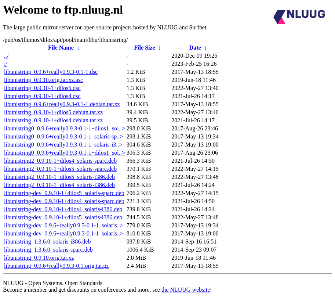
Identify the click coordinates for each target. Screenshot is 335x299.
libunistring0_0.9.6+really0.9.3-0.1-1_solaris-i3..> (63, 144)
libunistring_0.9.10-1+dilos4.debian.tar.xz (53, 120)
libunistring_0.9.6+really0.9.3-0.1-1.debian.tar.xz (62, 104)
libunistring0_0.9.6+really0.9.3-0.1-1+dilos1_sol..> (64, 128)
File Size (144, 47)
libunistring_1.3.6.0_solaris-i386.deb (47, 241)
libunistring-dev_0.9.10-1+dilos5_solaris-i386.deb (63, 217)
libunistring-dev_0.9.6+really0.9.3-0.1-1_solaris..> (63, 225)
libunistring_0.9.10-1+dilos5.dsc (42, 88)
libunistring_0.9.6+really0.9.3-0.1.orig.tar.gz (56, 266)
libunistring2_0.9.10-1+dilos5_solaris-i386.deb (59, 177)
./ (5, 64)
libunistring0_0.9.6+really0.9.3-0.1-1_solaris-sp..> (63, 136)
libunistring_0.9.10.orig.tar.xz (39, 258)
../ (6, 56)
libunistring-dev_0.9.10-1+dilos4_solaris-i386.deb (63, 209)
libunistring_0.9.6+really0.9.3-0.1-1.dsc (51, 72)
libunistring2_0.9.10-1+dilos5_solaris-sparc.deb (60, 169)
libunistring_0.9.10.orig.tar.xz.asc (43, 80)
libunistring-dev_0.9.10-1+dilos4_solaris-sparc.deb (64, 201)
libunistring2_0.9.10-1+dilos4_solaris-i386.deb (59, 185)
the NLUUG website (185, 290)
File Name (61, 47)
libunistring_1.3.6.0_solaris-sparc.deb (48, 249)
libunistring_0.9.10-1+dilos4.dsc (42, 96)
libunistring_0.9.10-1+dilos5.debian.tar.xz (53, 112)
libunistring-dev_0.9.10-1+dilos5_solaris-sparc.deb (64, 193)
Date (195, 47)
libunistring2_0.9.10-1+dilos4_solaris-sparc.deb (60, 161)
